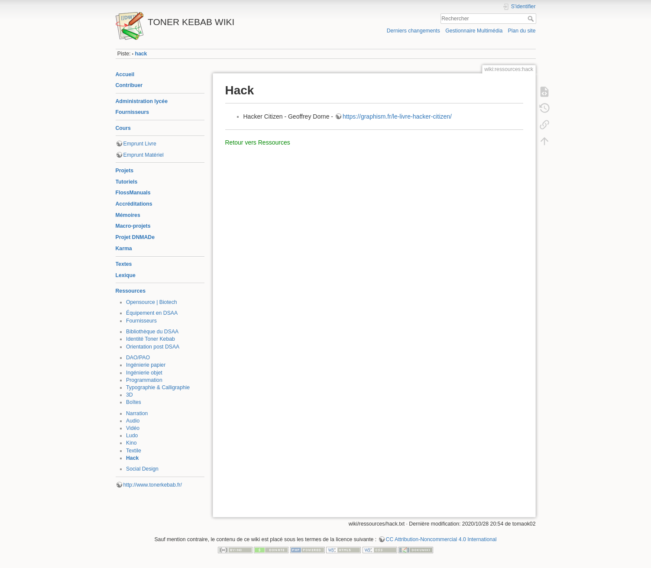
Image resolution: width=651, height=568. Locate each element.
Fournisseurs (132, 112)
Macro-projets (133, 226)
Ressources (131, 291)
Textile (133, 451)
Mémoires (128, 215)
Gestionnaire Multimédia (473, 31)
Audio (132, 421)
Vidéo (132, 428)
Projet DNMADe (135, 237)
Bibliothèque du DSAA (152, 332)
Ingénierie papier (145, 365)
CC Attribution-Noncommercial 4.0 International (441, 539)
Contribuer (129, 85)
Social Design (142, 469)
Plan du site (521, 31)
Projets (125, 171)
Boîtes (133, 402)
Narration (137, 413)
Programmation (144, 380)
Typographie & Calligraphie (158, 387)
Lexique (126, 275)
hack (141, 54)
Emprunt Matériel (143, 155)
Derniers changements (413, 31)
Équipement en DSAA (152, 313)
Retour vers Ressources (257, 142)
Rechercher (532, 19)
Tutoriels (127, 182)
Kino (131, 443)
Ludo (132, 435)
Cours (123, 128)
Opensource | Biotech (151, 302)
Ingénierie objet (144, 373)
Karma (124, 248)
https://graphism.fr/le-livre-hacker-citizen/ (397, 116)
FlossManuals (133, 193)
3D (129, 395)
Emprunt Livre (139, 144)
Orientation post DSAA (152, 347)
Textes (124, 264)
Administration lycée (142, 101)
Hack (132, 458)
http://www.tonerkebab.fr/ (152, 485)
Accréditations (134, 204)
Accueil (125, 74)
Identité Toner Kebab (150, 339)
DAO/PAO (138, 358)
